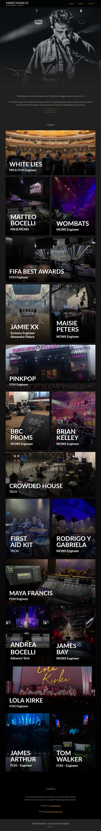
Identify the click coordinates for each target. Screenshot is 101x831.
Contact (91, 3)
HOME (71, 3)
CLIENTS (80, 3)
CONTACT (50, 110)
